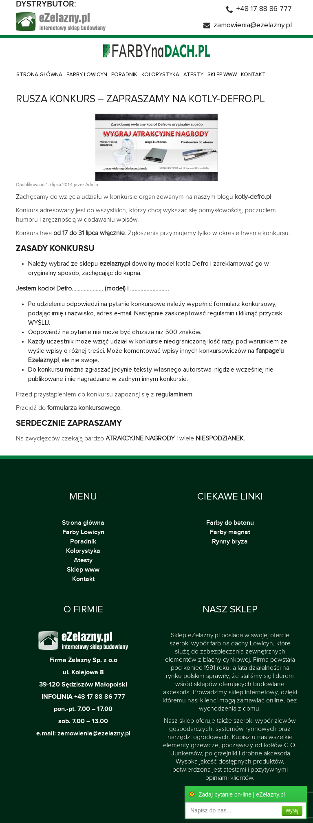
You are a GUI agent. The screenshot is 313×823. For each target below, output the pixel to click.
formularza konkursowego (83, 408)
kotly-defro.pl (253, 197)
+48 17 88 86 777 (264, 9)
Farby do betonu (230, 523)
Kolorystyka (160, 74)
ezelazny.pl (114, 263)
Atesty (193, 74)
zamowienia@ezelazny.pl (253, 25)
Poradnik (124, 74)
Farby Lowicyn (86, 74)
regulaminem (174, 394)
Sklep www (222, 74)
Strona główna (39, 74)
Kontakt (253, 74)
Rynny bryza (230, 541)
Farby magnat (230, 532)
